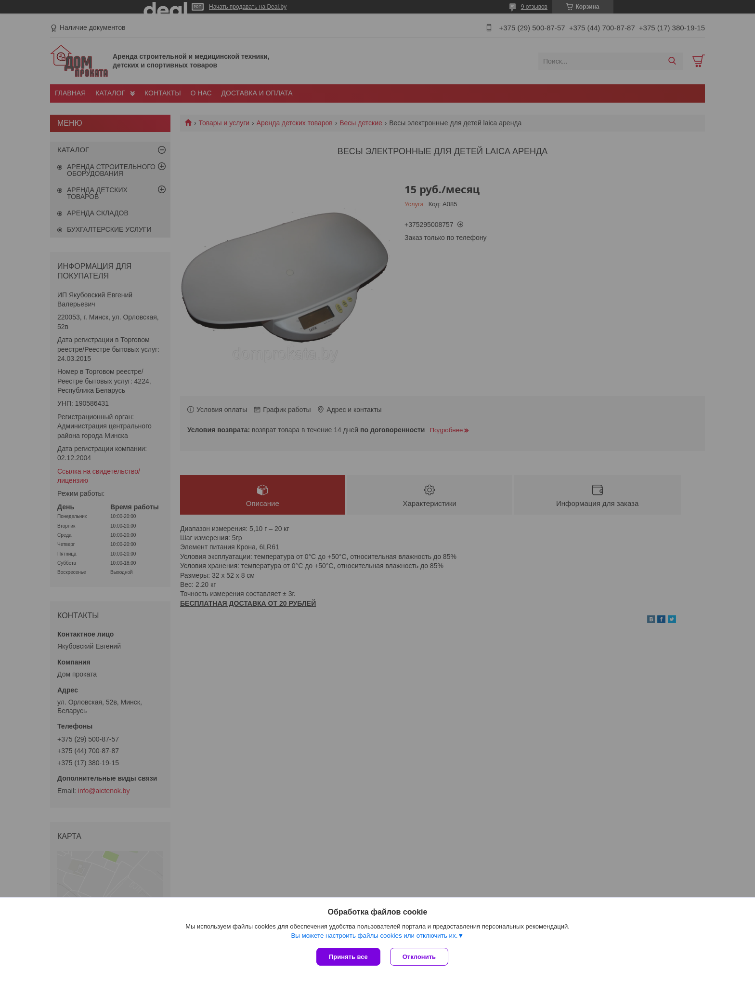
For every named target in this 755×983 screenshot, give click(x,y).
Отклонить (419, 956)
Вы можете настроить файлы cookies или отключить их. (374, 935)
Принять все (348, 956)
